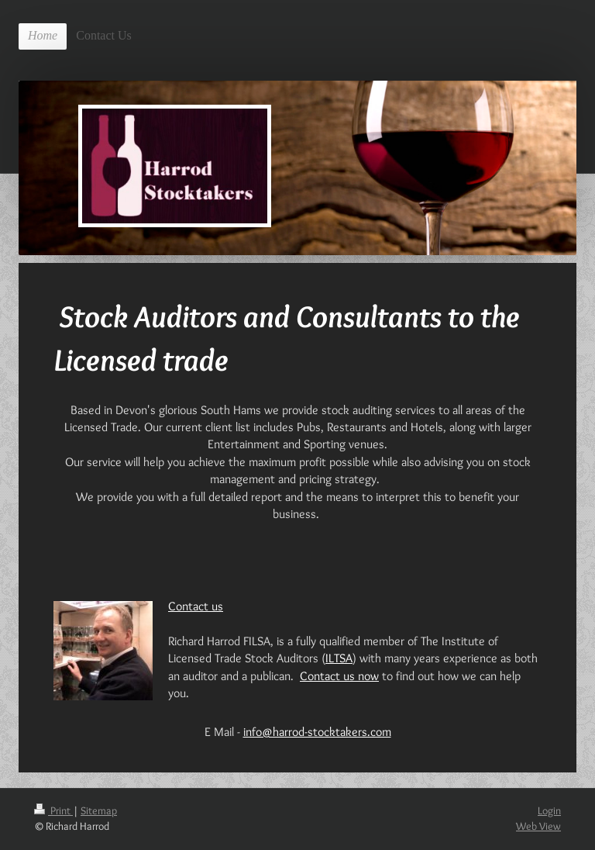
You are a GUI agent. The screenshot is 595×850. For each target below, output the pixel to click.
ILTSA (339, 658)
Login (549, 810)
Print (53, 810)
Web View (538, 826)
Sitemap (99, 810)
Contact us (195, 606)
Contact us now (339, 676)
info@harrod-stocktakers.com (317, 731)
